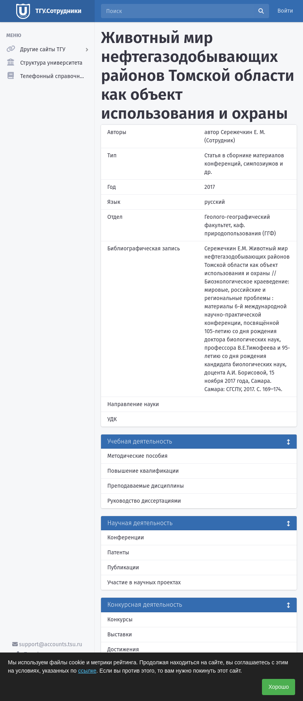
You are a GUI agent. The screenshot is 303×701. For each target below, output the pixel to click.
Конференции (125, 537)
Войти (285, 10)
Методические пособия (137, 456)
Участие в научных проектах (144, 582)
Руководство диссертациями (144, 501)
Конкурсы (120, 619)
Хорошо (278, 687)
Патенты (118, 552)
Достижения (123, 649)
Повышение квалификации (143, 471)
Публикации (123, 567)
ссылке (87, 670)
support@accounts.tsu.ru (47, 644)
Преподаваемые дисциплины (145, 486)
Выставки (119, 634)
